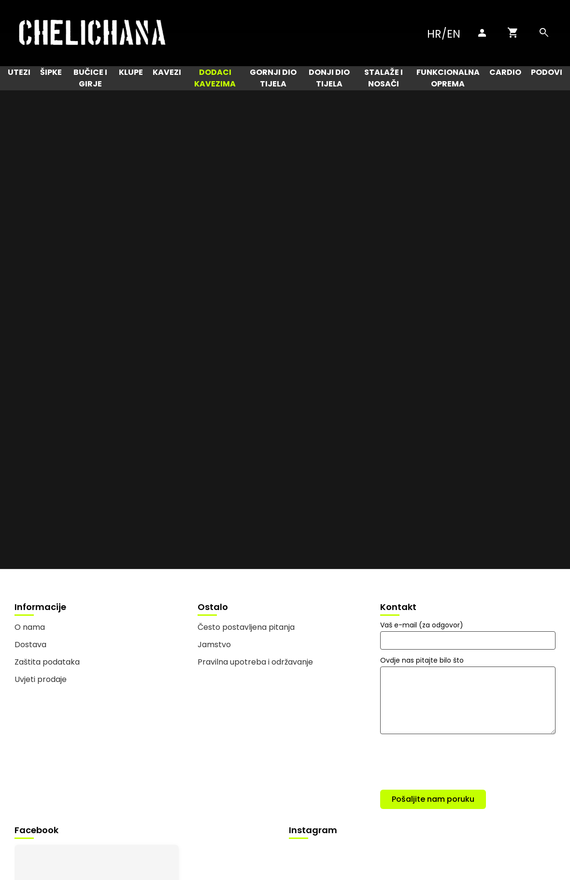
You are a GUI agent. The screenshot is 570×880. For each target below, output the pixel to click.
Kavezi (167, 72)
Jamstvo (214, 644)
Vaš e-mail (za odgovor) (421, 625)
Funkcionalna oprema (448, 78)
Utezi (19, 72)
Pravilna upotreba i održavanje (255, 661)
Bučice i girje (90, 78)
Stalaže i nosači (383, 78)
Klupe (131, 72)
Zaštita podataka (47, 661)
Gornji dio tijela (273, 78)
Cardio (505, 72)
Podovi (546, 72)
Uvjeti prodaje (40, 679)
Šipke (51, 72)
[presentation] (453, 763)
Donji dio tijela (329, 78)
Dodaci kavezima (215, 78)
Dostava (30, 644)
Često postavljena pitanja (246, 627)
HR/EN (443, 34)
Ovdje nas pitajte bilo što (422, 660)
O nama (29, 627)
